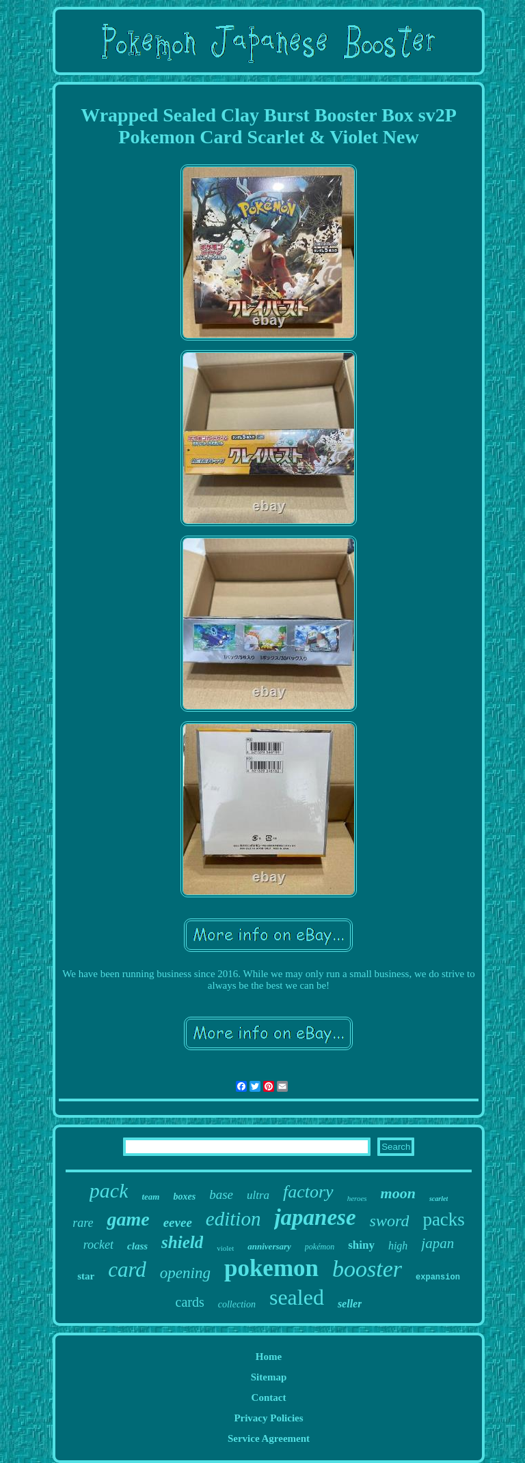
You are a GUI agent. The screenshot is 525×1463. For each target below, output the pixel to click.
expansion (438, 1277)
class (137, 1246)
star (85, 1276)
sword (389, 1221)
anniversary (269, 1246)
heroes (357, 1198)
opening (185, 1272)
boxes (184, 1196)
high (397, 1245)
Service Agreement (269, 1438)
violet (225, 1248)
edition (233, 1219)
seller (350, 1303)
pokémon (319, 1246)
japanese (314, 1217)
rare (82, 1223)
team (150, 1196)
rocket (98, 1244)
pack (109, 1190)
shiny (361, 1245)
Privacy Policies (268, 1418)
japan (437, 1243)
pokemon (271, 1268)
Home (269, 1356)
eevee (177, 1222)
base (221, 1194)
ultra (258, 1195)
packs (443, 1219)
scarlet (438, 1198)
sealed (296, 1297)
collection (237, 1304)
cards (190, 1301)
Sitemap (269, 1377)
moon (398, 1193)
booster (367, 1268)
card (127, 1269)
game (128, 1219)
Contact (269, 1397)
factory (308, 1192)
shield (182, 1242)
